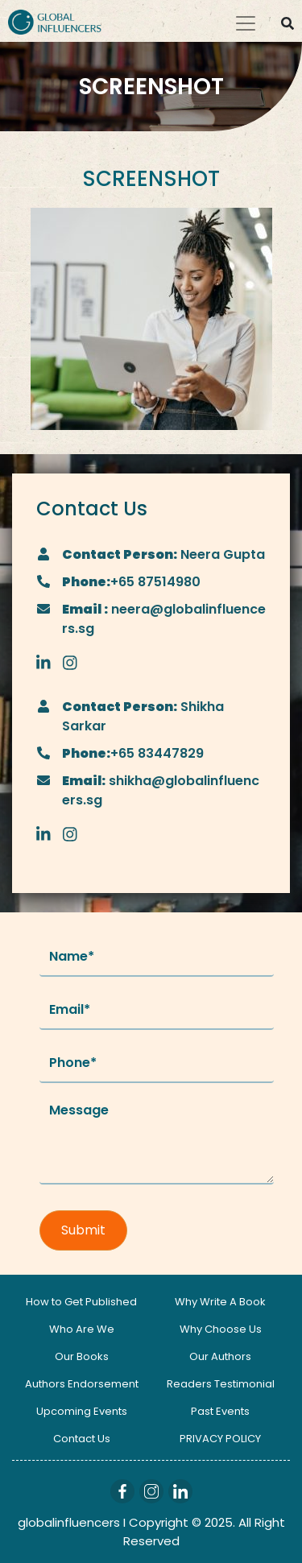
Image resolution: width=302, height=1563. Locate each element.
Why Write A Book (220, 1301)
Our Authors (220, 1356)
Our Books (82, 1356)
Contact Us (81, 1438)
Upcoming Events (81, 1411)
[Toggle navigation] (246, 23)
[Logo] (54, 21)
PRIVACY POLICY (220, 1438)
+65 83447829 (157, 753)
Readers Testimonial (221, 1383)
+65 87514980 (155, 582)
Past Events (220, 1411)
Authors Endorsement (82, 1383)
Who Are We (81, 1329)
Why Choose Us (221, 1329)
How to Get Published (81, 1301)
